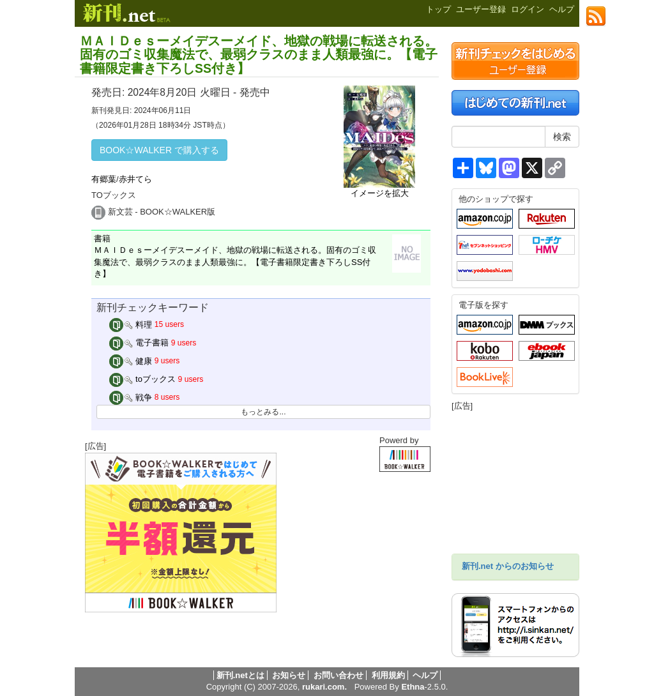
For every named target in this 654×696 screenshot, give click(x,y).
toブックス (142, 379)
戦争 (131, 397)
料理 (131, 324)
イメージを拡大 (380, 193)
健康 (131, 361)
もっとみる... (263, 411)
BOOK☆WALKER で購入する (159, 150)
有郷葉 (103, 179)
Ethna (412, 687)
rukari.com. (324, 687)
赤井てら (135, 179)
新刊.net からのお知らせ (508, 566)
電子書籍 (139, 342)
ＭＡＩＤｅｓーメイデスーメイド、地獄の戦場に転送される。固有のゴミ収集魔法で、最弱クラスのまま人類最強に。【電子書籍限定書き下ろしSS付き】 (258, 54)
